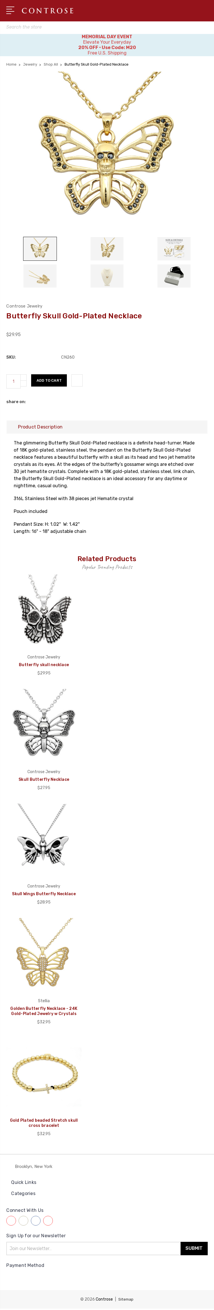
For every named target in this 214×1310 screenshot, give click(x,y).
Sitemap (126, 1300)
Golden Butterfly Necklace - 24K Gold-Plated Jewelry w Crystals (43, 1013)
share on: (16, 403)
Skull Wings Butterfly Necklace (44, 895)
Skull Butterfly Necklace (44, 781)
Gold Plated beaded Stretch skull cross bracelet (44, 1125)
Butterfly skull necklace (44, 666)
